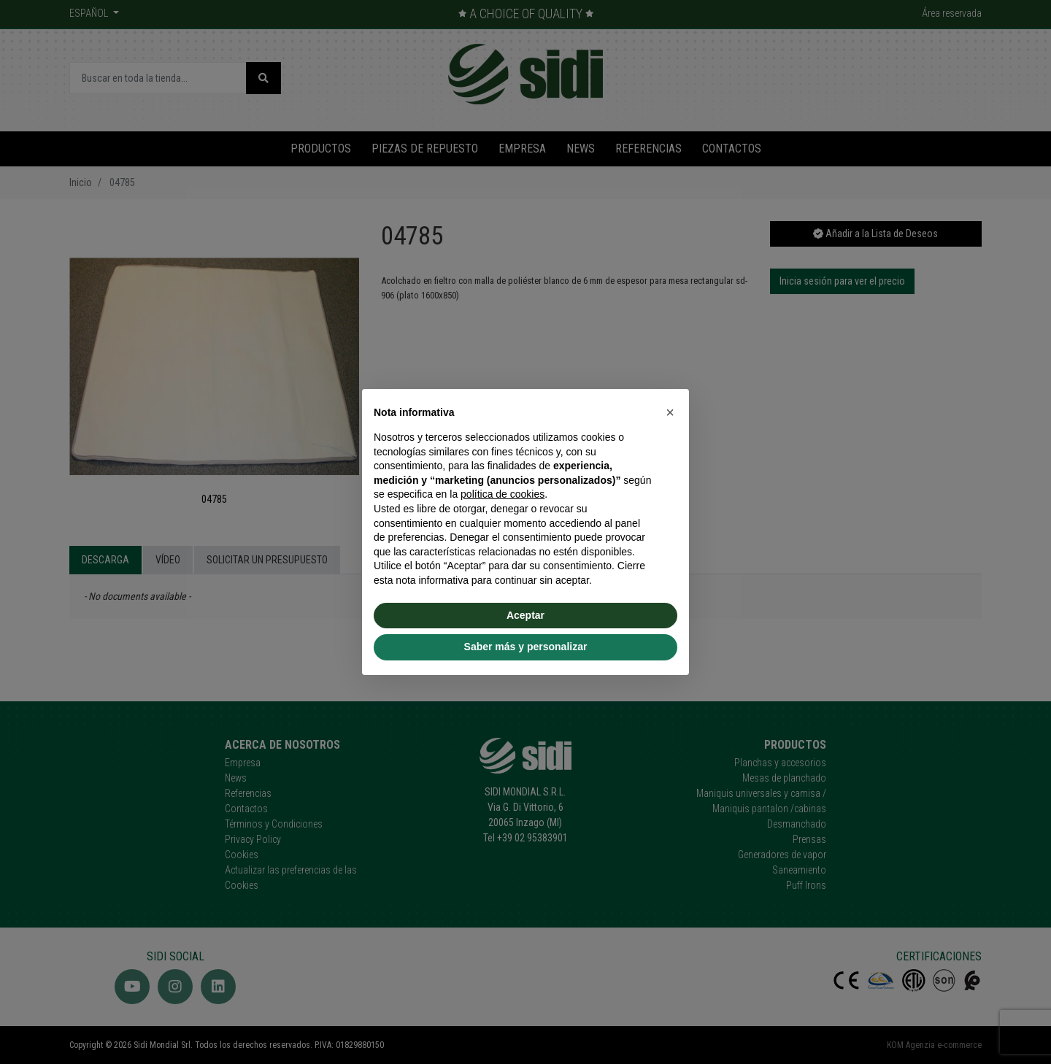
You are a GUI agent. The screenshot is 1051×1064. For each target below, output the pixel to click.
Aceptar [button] (525, 615)
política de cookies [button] (502, 494)
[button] (670, 412)
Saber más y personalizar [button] (526, 646)
